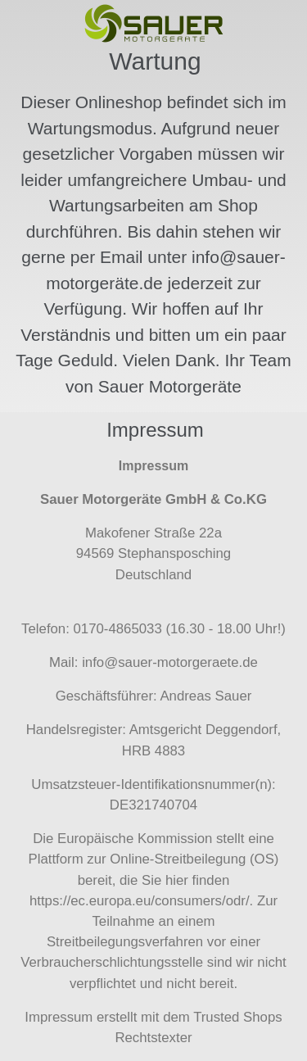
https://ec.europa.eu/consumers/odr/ (139, 901)
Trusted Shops (237, 1017)
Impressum (59, 1017)
